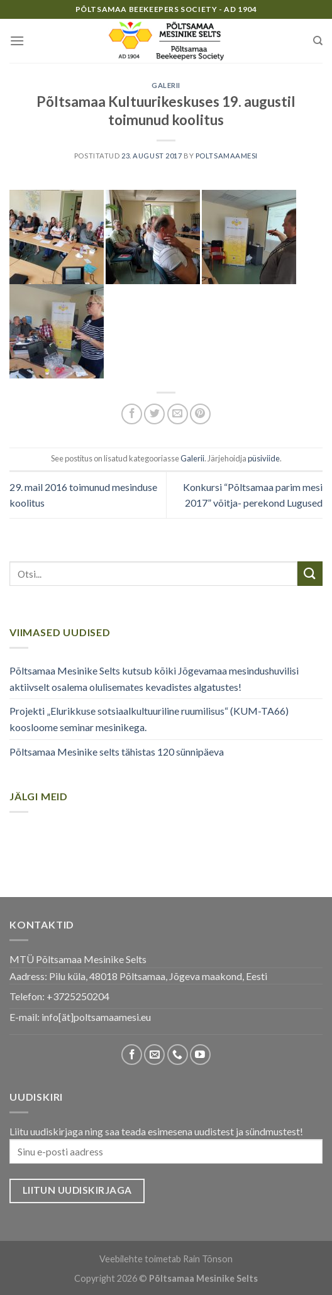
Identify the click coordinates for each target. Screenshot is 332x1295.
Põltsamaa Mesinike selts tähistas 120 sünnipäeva (116, 752)
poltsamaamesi (227, 156)
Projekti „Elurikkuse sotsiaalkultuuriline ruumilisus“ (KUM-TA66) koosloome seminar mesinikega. (149, 719)
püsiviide (264, 458)
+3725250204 (78, 996)
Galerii (166, 85)
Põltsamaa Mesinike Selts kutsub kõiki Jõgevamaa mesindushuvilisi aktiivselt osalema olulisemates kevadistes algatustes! (154, 678)
